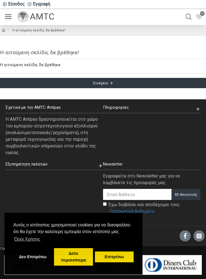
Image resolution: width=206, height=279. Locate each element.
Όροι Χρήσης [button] (27, 239)
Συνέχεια (100, 83)
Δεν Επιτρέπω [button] (32, 257)
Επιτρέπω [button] (114, 257)
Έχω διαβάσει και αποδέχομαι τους (141, 208)
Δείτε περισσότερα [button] (73, 256)
